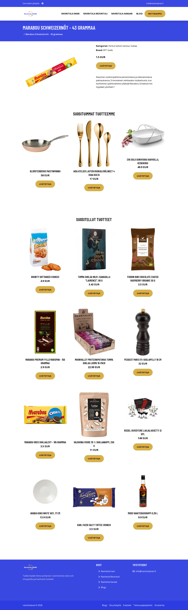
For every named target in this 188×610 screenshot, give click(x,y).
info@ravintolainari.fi (154, 3)
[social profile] (42, 3)
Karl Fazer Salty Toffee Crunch (94, 524)
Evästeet (127, 605)
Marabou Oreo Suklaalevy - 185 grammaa (45, 442)
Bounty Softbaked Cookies (45, 276)
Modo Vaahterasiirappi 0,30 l (143, 513)
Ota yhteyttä (115, 605)
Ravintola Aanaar (121, 13)
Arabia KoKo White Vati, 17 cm (45, 513)
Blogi (139, 13)
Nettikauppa (155, 13)
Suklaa (134, 46)
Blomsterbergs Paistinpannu (45, 171)
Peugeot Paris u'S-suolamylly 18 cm (142, 359)
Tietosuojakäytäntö (142, 605)
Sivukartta (159, 605)
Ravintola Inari (70, 13)
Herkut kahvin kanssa (119, 46)
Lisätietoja (106, 65)
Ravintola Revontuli (95, 13)
